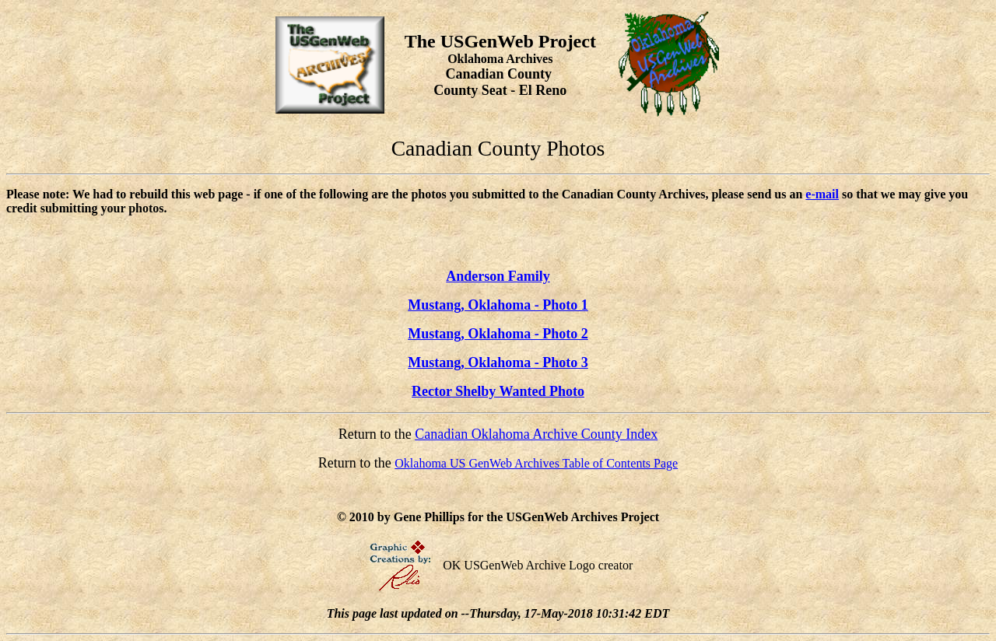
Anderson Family (498, 276)
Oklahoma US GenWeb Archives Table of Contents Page (536, 463)
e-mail (822, 194)
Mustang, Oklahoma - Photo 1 (498, 305)
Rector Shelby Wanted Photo (498, 391)
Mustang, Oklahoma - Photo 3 (498, 362)
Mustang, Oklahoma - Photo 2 (498, 334)
